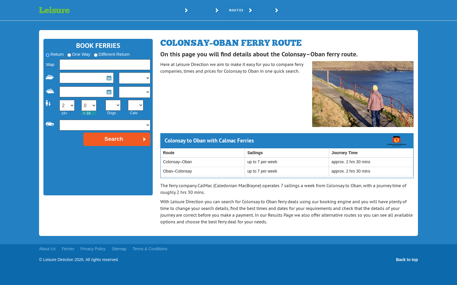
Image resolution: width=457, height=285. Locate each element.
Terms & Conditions (150, 248)
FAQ (266, 10)
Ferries (68, 248)
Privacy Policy (93, 248)
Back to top (407, 259)
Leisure (74, 10)
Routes (236, 10)
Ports (204, 10)
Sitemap (119, 248)
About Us (47, 248)
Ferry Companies (162, 10)
